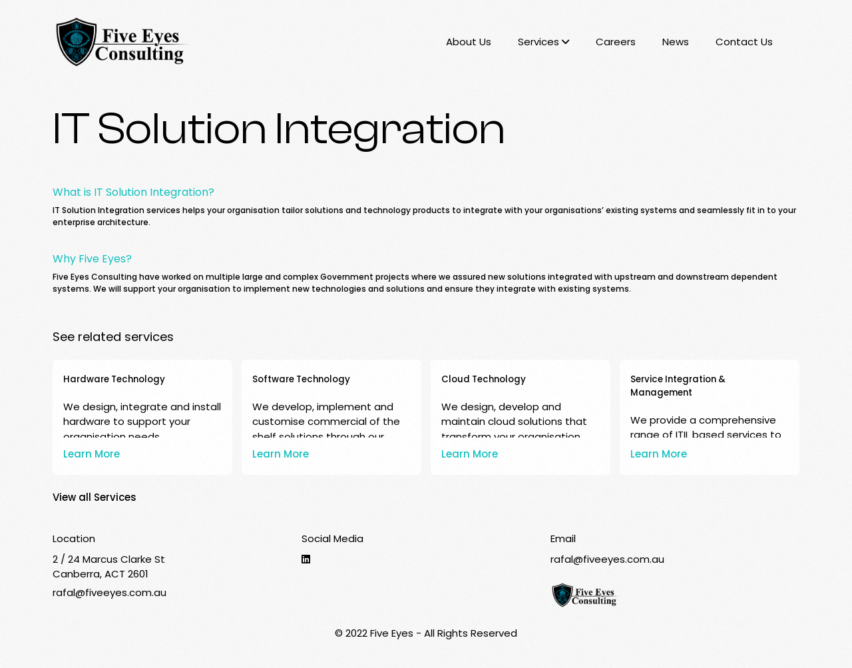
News (675, 42)
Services (543, 42)
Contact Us (744, 42)
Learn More (91, 454)
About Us (468, 42)
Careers (616, 42)
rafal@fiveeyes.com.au (109, 592)
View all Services (94, 497)
